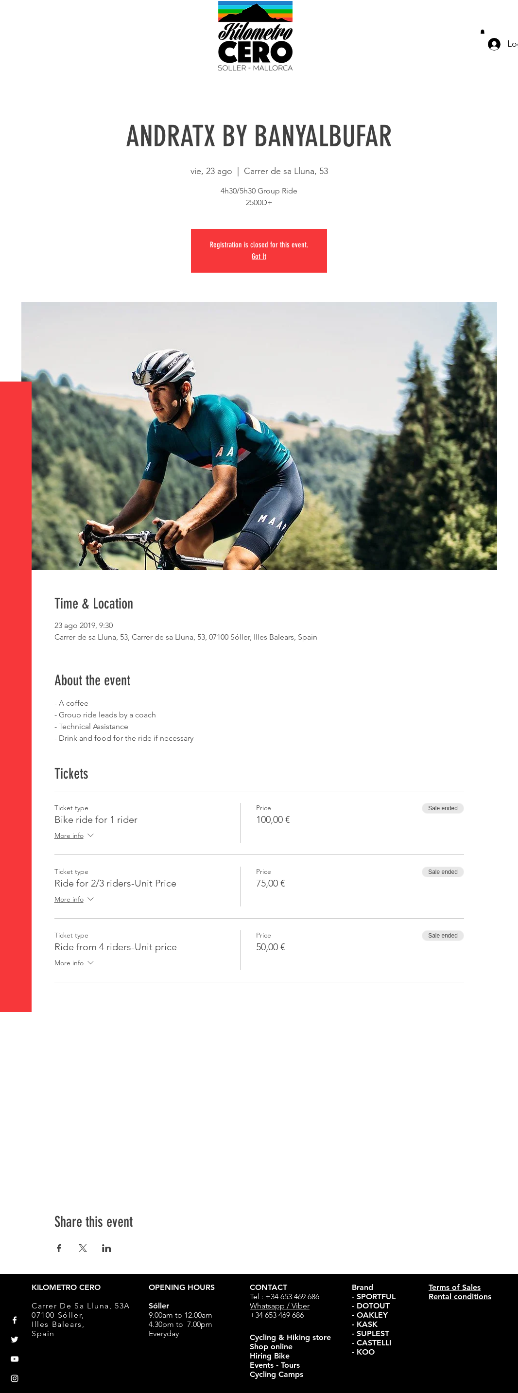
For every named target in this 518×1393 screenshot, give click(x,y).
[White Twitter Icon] (14, 1339)
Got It (259, 256)
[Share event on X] (82, 1248)
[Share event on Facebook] (59, 1248)
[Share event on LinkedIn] (106, 1248)
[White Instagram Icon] (14, 1378)
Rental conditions (460, 1296)
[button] (17, 14)
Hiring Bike (270, 1355)
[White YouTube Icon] (14, 1359)
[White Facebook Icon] (14, 1320)
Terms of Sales (455, 1287)
